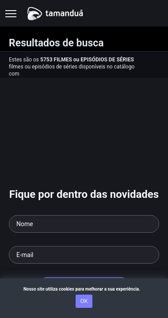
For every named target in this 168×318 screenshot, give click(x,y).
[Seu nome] (84, 224)
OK (84, 301)
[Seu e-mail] (84, 255)
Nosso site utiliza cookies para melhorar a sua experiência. (84, 289)
